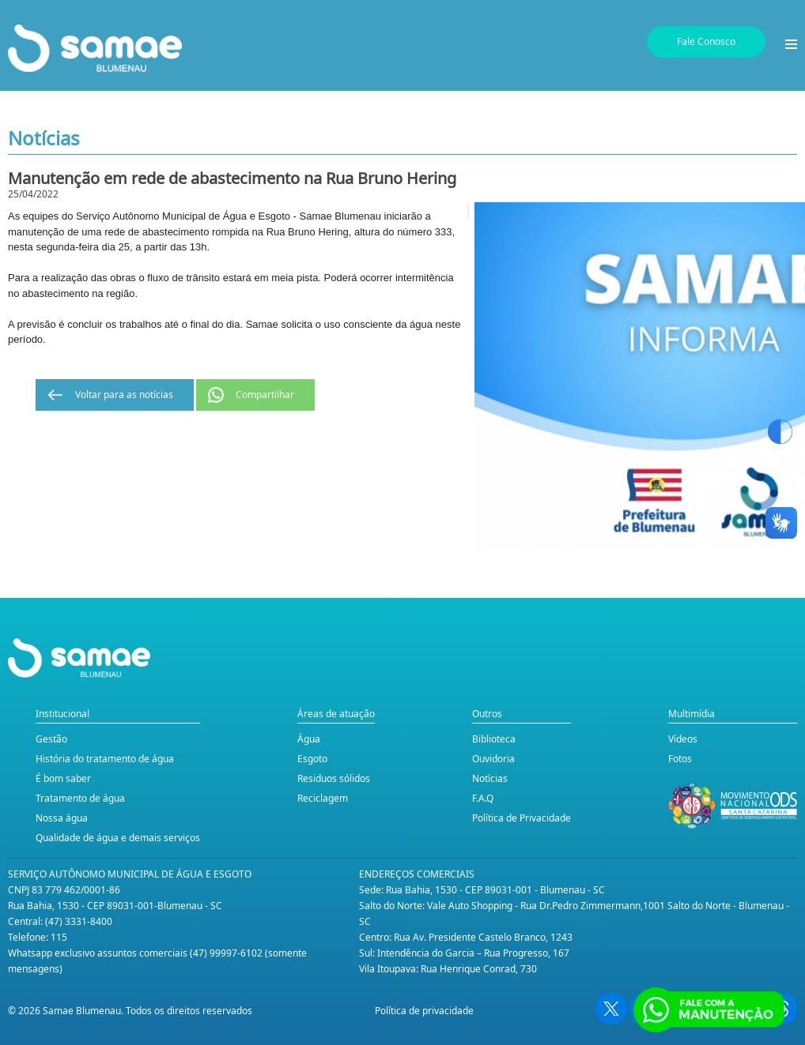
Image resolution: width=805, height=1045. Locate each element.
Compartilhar (265, 394)
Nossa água (62, 818)
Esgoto (312, 758)
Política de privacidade (424, 1010)
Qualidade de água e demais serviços (118, 837)
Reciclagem (322, 798)
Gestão (51, 739)
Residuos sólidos (333, 778)
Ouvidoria (493, 758)
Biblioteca (494, 739)
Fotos (680, 758)
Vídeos (682, 739)
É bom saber (63, 778)
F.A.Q (482, 798)
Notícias (490, 778)
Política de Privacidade (521, 818)
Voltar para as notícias (124, 394)
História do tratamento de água (105, 758)
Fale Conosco (706, 41)
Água (308, 739)
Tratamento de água (80, 798)
